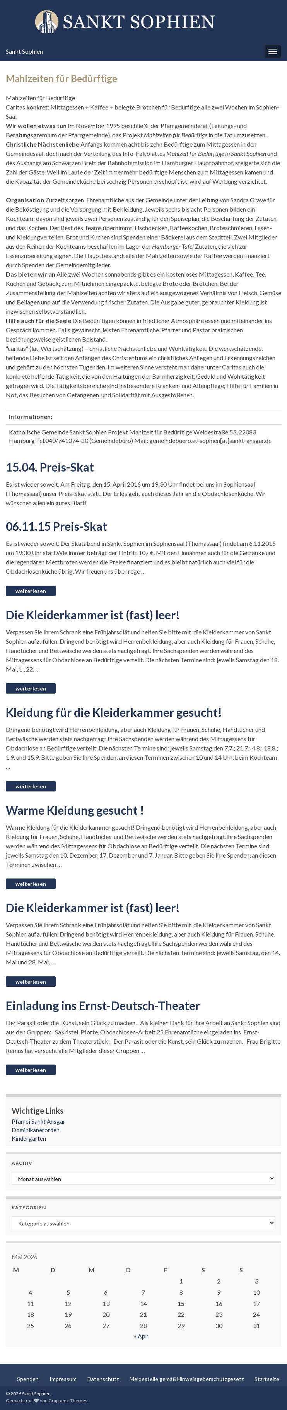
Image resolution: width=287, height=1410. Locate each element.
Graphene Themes (67, 1400)
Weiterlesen (31, 591)
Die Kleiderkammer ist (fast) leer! (93, 615)
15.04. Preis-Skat (50, 467)
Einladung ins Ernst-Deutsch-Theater (103, 1005)
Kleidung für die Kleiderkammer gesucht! (114, 712)
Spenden (28, 1379)
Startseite (267, 1379)
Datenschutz (103, 1379)
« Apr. (141, 1336)
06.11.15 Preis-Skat (56, 526)
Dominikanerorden (36, 1129)
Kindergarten (29, 1138)
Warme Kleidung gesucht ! (75, 810)
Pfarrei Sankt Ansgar (38, 1121)
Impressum (63, 1379)
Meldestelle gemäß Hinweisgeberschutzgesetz (187, 1379)
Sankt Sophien (24, 51)
